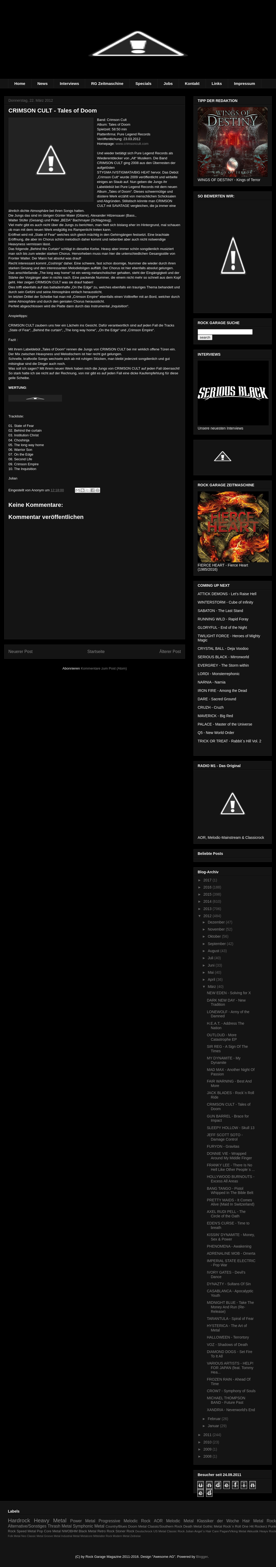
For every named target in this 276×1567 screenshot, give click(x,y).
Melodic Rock (137, 1521)
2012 (208, 916)
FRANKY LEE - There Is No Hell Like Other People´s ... (231, 1167)
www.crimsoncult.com (132, 144)
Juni (212, 965)
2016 (208, 887)
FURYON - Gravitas (223, 1146)
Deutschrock (143, 1531)
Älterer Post (170, 651)
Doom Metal (137, 1526)
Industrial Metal (70, 1536)
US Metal (159, 1531)
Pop (40, 1531)
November (217, 929)
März (212, 986)
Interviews (69, 83)
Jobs (168, 83)
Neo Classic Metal (32, 1536)
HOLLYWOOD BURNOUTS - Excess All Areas (230, 1179)
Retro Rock (105, 1531)
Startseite (96, 651)
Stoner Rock (124, 1531)
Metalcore (86, 1536)
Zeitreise (135, 1536)
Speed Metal (26, 1531)
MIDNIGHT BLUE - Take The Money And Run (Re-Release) (230, 1307)
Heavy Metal (50, 1520)
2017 (208, 880)
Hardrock (19, 1520)
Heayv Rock (267, 1531)
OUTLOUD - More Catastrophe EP (222, 1037)
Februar (215, 1419)
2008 (208, 1456)
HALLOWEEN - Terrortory (228, 1337)
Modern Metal (121, 1536)
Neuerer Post (20, 651)
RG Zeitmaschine (107, 83)
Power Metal (82, 1521)
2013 (208, 909)
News (42, 83)
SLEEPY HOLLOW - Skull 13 (230, 1128)
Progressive (109, 1521)
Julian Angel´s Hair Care (202, 1531)
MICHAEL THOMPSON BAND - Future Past (226, 1400)
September (217, 944)
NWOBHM (70, 1531)
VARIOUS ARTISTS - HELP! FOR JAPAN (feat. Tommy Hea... (230, 1367)
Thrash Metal (59, 1526)
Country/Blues (116, 1526)
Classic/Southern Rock (165, 1526)
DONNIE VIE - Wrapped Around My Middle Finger (229, 1155)
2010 (208, 1442)
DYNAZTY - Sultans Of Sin (229, 1284)
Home (19, 83)
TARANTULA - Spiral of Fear (230, 1318)
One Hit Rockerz (254, 1526)
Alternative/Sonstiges (27, 1526)
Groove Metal (52, 1536)
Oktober (215, 936)
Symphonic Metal (88, 1526)
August (214, 951)
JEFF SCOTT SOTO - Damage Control (225, 1137)
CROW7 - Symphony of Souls (231, 1391)
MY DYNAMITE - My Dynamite (224, 1060)
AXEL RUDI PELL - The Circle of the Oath (226, 1213)
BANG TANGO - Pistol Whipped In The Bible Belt (230, 1190)
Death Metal (192, 1526)
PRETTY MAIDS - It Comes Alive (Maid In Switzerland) (230, 1202)
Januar (214, 1426)
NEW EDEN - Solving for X (229, 993)
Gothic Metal (212, 1526)
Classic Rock (176, 1531)
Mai (211, 972)
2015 (208, 894)
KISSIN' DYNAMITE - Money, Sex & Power (231, 1237)
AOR (158, 1521)
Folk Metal (14, 1536)
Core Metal (52, 1531)
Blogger (202, 1557)
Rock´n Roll (232, 1526)
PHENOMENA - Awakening (229, 1246)
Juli (211, 958)
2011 (208, 1435)
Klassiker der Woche (218, 1521)
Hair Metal (252, 1521)
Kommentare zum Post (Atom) (104, 668)
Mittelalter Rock (102, 1536)
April (212, 979)
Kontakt (192, 83)
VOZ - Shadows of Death (227, 1345)
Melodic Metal (180, 1521)
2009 (208, 1449)
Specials (143, 83)
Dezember (217, 922)
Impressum (244, 83)
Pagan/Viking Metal (233, 1531)
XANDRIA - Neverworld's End (231, 1410)
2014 (208, 901)
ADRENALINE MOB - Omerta (231, 1253)
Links (217, 83)
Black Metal (87, 1531)
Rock (271, 1521)
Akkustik (253, 1531)
